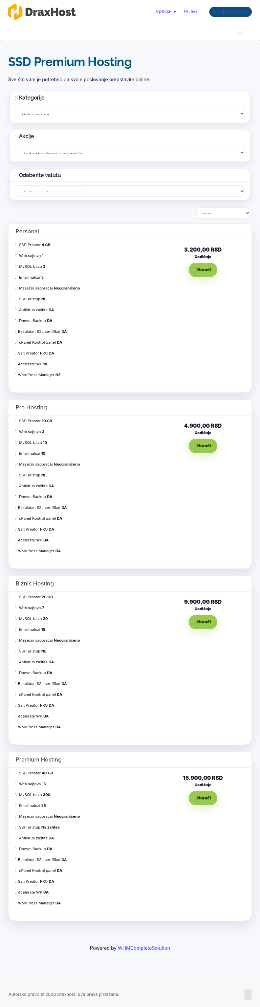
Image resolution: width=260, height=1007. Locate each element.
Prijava (191, 11)
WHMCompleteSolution (144, 948)
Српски (166, 11)
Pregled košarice (230, 11)
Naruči (203, 269)
